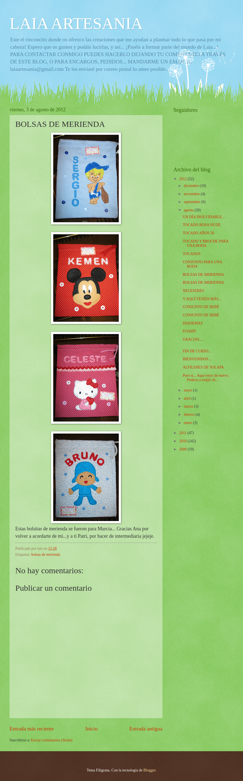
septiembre (192, 202)
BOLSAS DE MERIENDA (203, 275)
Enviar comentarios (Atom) (51, 740)
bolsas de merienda (45, 554)
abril (188, 398)
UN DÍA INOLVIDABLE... (203, 217)
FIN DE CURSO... (197, 351)
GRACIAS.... (193, 339)
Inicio (91, 729)
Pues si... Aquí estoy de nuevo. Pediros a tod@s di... (206, 377)
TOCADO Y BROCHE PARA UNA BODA (205, 243)
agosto (189, 210)
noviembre (192, 194)
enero (188, 423)
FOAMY (189, 331)
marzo (189, 406)
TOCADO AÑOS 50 (198, 233)
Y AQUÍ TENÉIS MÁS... (202, 299)
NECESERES (193, 291)
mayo (188, 390)
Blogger (149, 770)
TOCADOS (191, 254)
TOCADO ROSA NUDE (202, 225)
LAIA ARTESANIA (76, 23)
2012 (183, 179)
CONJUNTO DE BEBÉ (201, 307)
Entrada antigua (145, 729)
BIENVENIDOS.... (197, 359)
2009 (183, 449)
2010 (183, 441)
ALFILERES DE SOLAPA (203, 367)
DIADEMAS (193, 323)
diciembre (192, 186)
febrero (189, 415)
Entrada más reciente (32, 729)
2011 (183, 433)
